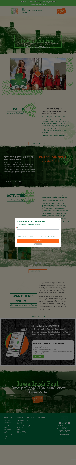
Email (18, 228)
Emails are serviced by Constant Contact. (47, 236)
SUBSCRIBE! (38, 240)
